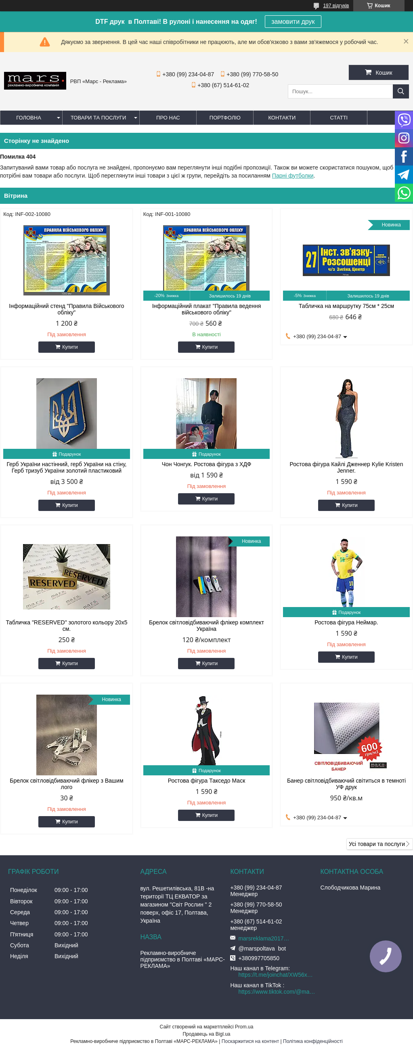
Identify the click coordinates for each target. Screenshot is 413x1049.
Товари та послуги (98, 118)
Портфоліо (225, 118)
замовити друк (292, 21)
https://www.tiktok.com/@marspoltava (277, 991)
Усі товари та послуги (377, 844)
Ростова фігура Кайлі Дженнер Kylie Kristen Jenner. (346, 467)
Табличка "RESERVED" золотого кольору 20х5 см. (66, 625)
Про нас (168, 118)
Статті (339, 118)
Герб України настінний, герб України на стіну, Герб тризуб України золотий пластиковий (66, 467)
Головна (28, 118)
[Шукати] (401, 91)
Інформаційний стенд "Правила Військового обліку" (66, 309)
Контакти (282, 118)
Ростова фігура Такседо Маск (206, 780)
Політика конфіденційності (313, 1041)
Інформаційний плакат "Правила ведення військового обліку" (206, 309)
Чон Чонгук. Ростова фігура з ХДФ (207, 464)
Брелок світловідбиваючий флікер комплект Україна (206, 625)
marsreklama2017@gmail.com (266, 938)
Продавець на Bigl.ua (206, 1034)
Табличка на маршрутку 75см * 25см (346, 306)
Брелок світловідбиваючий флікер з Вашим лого (66, 783)
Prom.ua (244, 1027)
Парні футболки (293, 175)
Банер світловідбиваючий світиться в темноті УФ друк (346, 783)
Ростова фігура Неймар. (346, 622)
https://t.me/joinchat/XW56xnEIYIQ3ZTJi (277, 975)
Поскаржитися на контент (250, 1041)
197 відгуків (336, 5)
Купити (70, 347)
